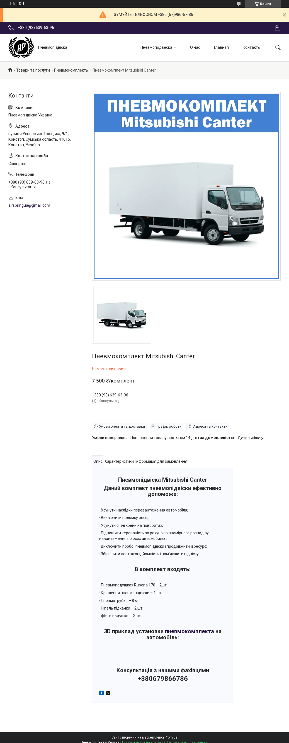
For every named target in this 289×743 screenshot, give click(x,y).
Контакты (252, 47)
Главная (221, 47)
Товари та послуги (33, 70)
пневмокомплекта (189, 631)
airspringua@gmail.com (29, 205)
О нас (195, 47)
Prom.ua (171, 737)
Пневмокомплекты (71, 70)
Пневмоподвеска (156, 47)
